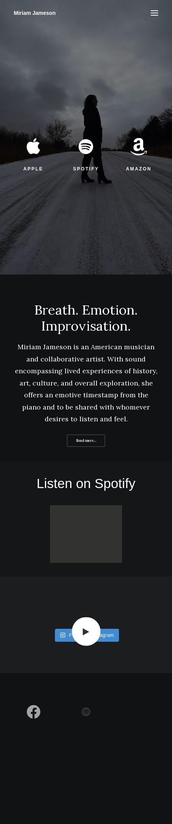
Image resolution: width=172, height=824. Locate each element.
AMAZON (138, 169)
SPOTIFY (86, 169)
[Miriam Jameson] (35, 13)
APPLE (33, 169)
